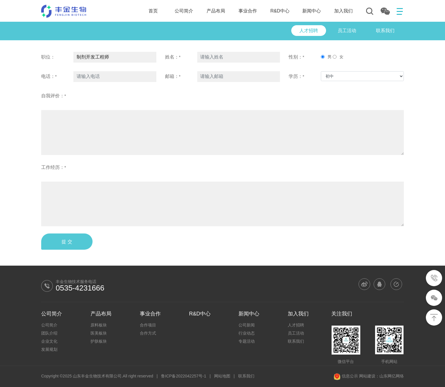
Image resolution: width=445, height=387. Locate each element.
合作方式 (148, 333)
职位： (48, 56)
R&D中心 (280, 10)
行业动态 (246, 333)
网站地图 (222, 376)
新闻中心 (311, 10)
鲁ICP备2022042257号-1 (183, 376)
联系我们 (296, 341)
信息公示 (346, 376)
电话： (49, 76)
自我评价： (53, 95)
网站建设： (369, 376)
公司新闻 (246, 325)
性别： (296, 56)
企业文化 (49, 341)
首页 (153, 10)
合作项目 (148, 325)
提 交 (66, 241)
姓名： (172, 56)
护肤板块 (99, 341)
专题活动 (246, 341)
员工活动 (296, 333)
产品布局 (216, 10)
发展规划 (49, 349)
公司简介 (184, 10)
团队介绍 (49, 333)
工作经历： (53, 167)
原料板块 (99, 325)
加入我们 (343, 10)
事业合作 (247, 10)
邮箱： (172, 76)
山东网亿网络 (391, 376)
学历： (296, 76)
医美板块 (99, 333)
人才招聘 (296, 325)
